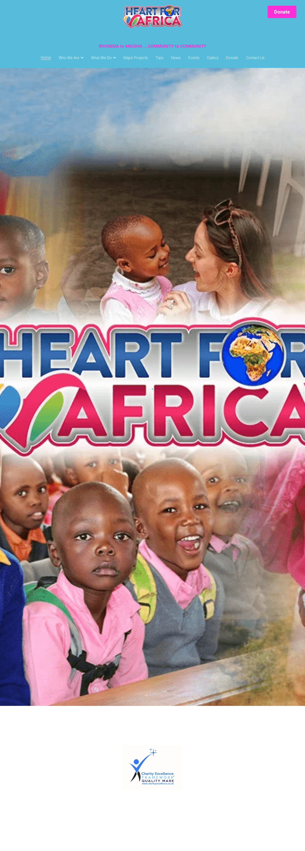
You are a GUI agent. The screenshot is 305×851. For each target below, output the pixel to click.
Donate (282, 12)
